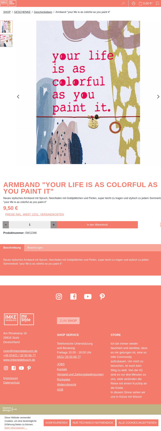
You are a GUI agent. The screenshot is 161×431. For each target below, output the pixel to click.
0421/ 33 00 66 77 (69, 357)
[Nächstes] (158, 96)
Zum (68, 320)
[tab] (12, 247)
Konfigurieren (56, 422)
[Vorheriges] (18, 96)
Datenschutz (11, 382)
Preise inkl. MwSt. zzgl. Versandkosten (34, 214)
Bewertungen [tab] (35, 247)
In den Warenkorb (97, 224)
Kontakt (62, 369)
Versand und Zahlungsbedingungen (80, 374)
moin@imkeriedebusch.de (20, 351)
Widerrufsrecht (66, 384)
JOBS (61, 364)
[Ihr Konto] (133, 3)
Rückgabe (63, 379)
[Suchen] (124, 3)
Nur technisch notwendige (93, 422)
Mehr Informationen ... (16, 428)
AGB (60, 389)
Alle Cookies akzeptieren (137, 422)
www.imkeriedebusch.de (19, 359)
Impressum (10, 378)
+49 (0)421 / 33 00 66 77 (19, 355)
